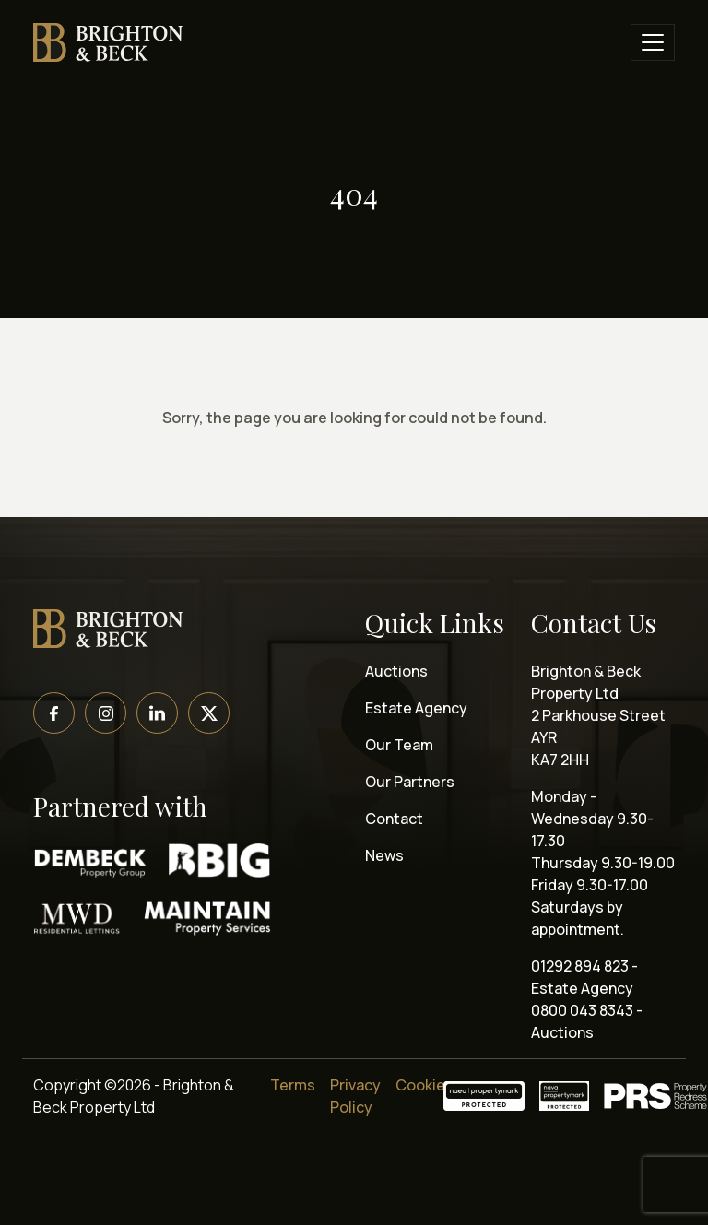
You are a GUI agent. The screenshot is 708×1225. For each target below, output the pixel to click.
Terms (292, 1085)
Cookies (424, 1085)
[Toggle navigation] (653, 42)
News (384, 855)
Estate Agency (416, 708)
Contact (394, 818)
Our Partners (409, 782)
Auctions (396, 671)
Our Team (399, 745)
